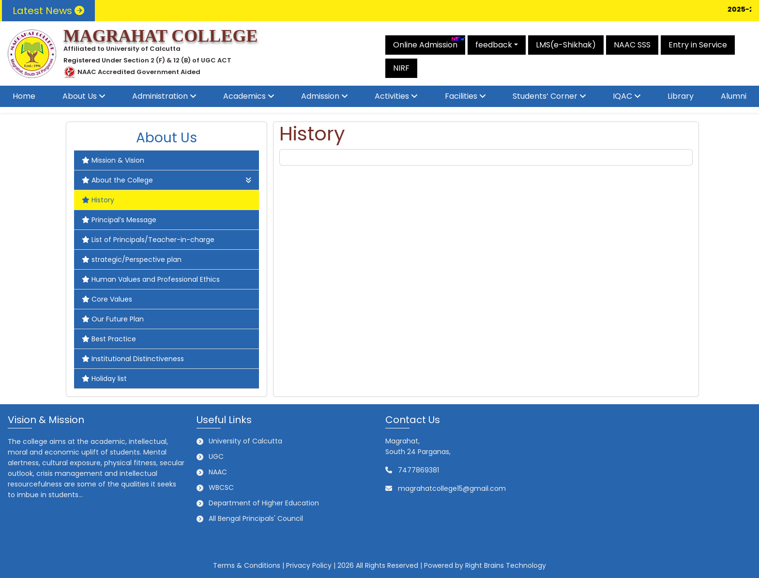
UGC (216, 456)
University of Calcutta (245, 441)
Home (24, 96)
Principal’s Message (119, 220)
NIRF (401, 68)
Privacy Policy (309, 565)
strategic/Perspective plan (132, 259)
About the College (166, 180)
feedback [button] (493, 44)
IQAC (622, 96)
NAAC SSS (632, 44)
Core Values (107, 299)
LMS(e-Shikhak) (566, 44)
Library (681, 96)
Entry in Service (697, 44)
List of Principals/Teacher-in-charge (148, 239)
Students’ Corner (545, 96)
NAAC (218, 472)
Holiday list (104, 378)
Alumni (733, 96)
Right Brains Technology (505, 565)
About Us (79, 96)
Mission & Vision (113, 160)
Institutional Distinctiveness (133, 359)
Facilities (461, 96)
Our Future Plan (113, 319)
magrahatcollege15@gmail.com (452, 488)
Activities (392, 96)
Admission (320, 96)
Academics (244, 96)
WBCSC (221, 487)
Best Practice (109, 339)
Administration (160, 96)
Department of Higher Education (264, 503)
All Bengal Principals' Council (256, 518)
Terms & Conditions (246, 565)
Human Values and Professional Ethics (151, 279)
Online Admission (429, 42)
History (98, 200)
